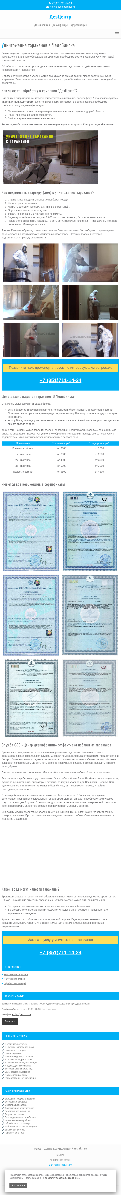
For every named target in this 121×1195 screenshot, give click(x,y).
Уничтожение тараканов (16, 974)
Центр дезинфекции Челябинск (65, 1148)
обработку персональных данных (62, 1178)
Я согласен (18, 1185)
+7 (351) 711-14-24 (21, 1014)
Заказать (10, 1021)
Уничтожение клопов (14, 979)
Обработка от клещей (15, 983)
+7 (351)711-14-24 (60, 380)
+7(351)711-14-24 (62, 3)
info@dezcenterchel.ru (62, 6)
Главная (60, 1155)
